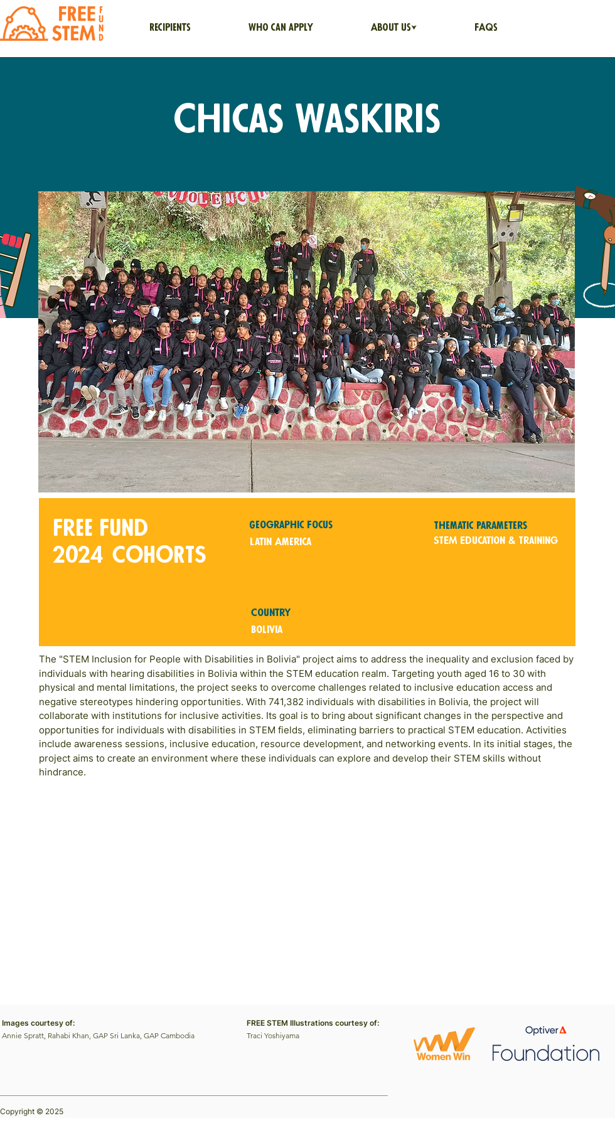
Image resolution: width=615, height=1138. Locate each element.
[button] (394, 28)
